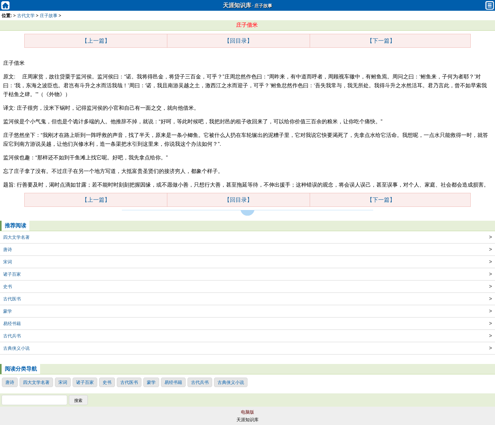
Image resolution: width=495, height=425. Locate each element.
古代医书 (247, 299)
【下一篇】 (381, 41)
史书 (247, 286)
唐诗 (247, 249)
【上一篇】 (96, 41)
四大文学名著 (247, 237)
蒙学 (247, 311)
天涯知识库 (237, 5)
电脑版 (247, 412)
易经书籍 (247, 323)
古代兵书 (247, 336)
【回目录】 (238, 41)
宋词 (247, 262)
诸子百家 (247, 274)
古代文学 (26, 15)
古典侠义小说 (247, 348)
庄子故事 (263, 5)
